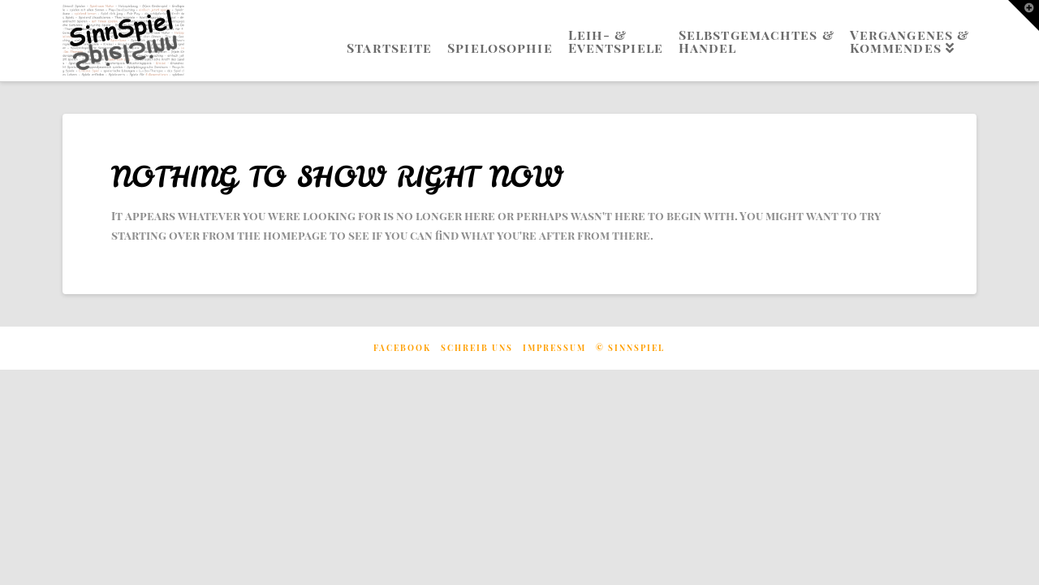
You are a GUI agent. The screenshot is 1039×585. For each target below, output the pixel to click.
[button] (1023, 15)
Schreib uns (477, 348)
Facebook (402, 348)
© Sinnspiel (630, 348)
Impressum (554, 348)
